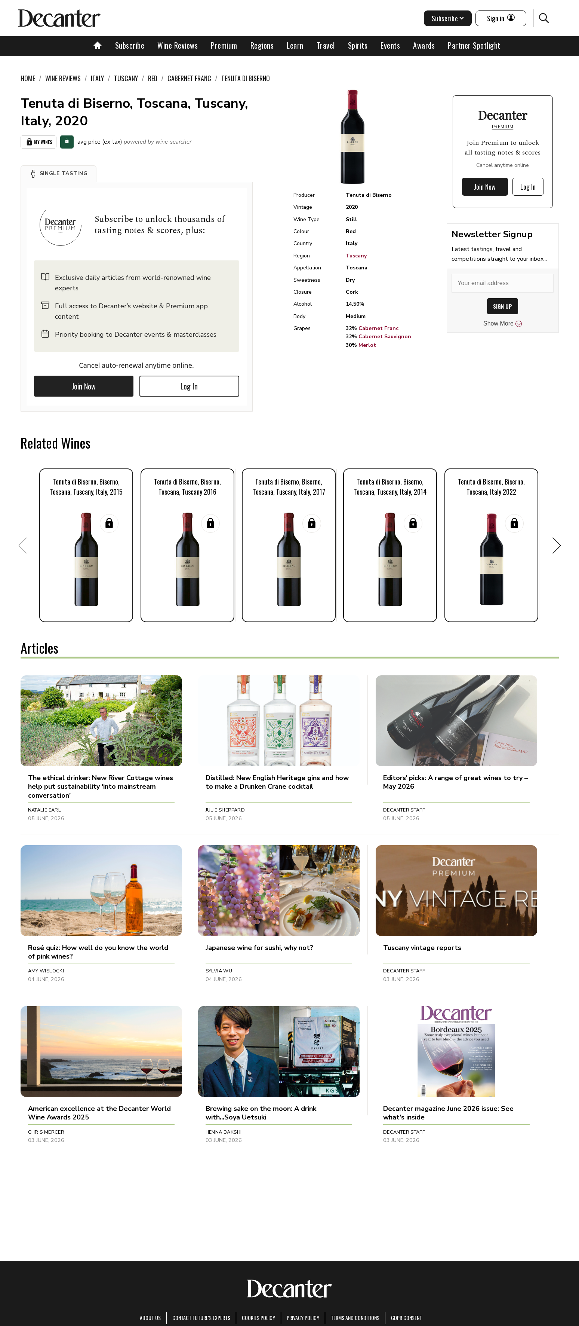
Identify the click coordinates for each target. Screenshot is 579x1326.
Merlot (367, 345)
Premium (224, 45)
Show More (502, 323)
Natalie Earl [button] (44, 810)
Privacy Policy (303, 1318)
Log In (189, 386)
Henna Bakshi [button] (224, 1132)
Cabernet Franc (378, 328)
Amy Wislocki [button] (46, 971)
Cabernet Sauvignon (384, 336)
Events (390, 45)
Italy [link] (97, 78)
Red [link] (152, 78)
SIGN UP (502, 306)
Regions (262, 45)
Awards (424, 45)
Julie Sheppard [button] (225, 810)
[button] (58, 173)
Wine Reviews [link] (63, 78)
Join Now (84, 386)
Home (28, 78)
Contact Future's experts (201, 1318)
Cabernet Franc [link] (189, 78)
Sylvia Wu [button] (219, 971)
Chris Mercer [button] (46, 1132)
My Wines (38, 142)
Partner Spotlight (474, 45)
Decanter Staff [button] (404, 810)
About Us (150, 1318)
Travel (326, 45)
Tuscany (356, 255)
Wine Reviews (177, 45)
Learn (295, 45)
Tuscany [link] (126, 78)
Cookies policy (258, 1318)
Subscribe (130, 45)
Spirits (358, 45)
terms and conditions (355, 1318)
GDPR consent (406, 1318)
